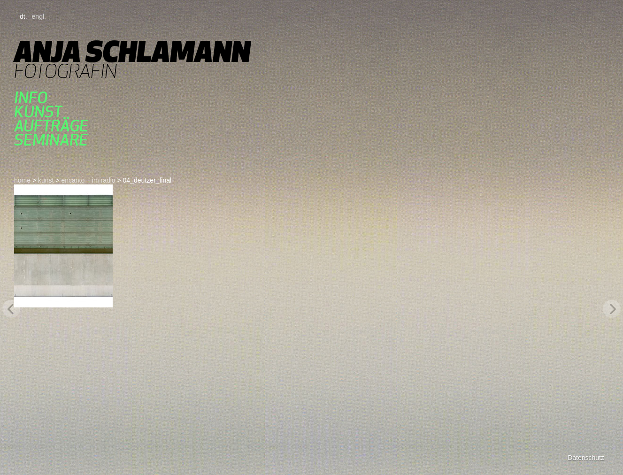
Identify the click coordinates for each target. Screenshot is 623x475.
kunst (38, 111)
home (22, 180)
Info (30, 97)
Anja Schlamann (132, 51)
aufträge (51, 125)
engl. (39, 16)
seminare (51, 140)
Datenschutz (586, 457)
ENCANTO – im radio (88, 180)
